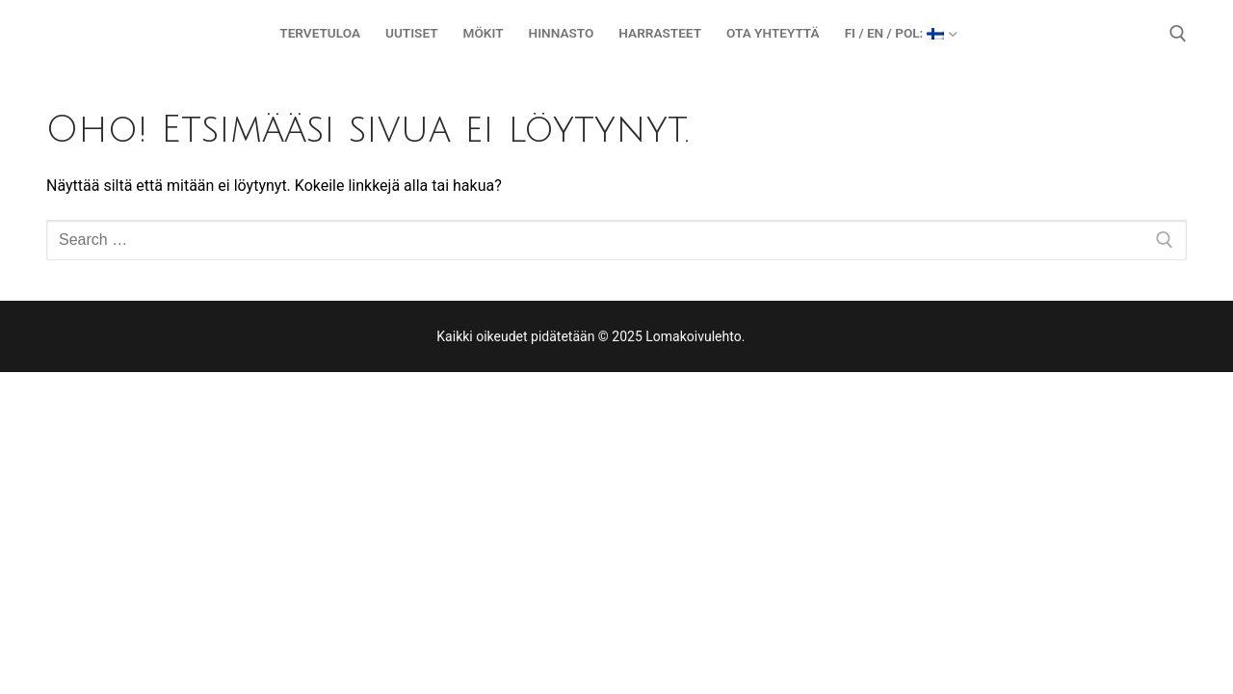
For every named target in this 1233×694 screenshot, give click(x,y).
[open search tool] (1178, 33)
